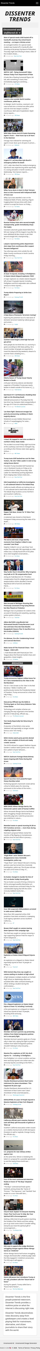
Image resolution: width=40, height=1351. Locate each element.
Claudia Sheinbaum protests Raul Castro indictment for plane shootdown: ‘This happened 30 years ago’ (18, 1083)
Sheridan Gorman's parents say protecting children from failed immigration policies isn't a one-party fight (19, 1034)
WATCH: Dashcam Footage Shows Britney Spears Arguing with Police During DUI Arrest (18, 759)
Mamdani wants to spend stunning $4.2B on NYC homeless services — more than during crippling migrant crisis (20, 827)
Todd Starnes (18, 389)
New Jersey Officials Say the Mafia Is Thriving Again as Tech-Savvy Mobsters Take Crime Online (20, 704)
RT (13, 923)
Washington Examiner (19, 1095)
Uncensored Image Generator (26, 1343)
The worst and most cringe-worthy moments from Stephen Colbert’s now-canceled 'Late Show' (18, 542)
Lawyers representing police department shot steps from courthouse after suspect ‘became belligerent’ (19, 246)
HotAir (16, 324)
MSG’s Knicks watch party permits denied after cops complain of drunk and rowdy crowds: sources (19, 740)
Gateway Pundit (19, 297)
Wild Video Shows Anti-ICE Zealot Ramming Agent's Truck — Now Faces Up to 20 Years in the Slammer (19, 135)
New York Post (18, 56)
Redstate (17, 145)
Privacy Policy (35, 1348)
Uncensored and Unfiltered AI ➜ (12, 31)
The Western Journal (20, 406)
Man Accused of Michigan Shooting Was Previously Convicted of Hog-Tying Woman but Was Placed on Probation (19, 605)
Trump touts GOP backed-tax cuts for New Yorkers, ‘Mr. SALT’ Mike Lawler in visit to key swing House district (20, 460)
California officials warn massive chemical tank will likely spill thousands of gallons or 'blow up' (19, 1122)
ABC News (17, 453)
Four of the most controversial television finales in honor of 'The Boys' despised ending (18, 1181)
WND (16, 423)
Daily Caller (16, 733)
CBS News (17, 115)
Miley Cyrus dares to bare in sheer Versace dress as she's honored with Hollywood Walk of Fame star (20, 192)
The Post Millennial (18, 1289)
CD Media (17, 84)
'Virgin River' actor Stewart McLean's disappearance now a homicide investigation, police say (17, 857)
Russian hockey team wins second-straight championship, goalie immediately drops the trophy (19, 224)
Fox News (17, 206)
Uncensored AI (9, 1343)
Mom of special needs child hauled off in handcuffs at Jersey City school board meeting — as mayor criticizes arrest (18, 39)
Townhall (17, 617)
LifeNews (15, 643)
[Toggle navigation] (37, 3)
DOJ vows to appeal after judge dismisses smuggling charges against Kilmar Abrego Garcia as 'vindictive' (19, 1248)
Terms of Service (24, 1348)
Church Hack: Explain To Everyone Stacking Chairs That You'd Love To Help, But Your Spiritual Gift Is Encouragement (19, 1214)
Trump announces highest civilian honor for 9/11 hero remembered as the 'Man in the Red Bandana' (20, 680)
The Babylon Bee (17, 1230)
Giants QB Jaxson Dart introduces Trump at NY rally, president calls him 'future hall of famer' (19, 1279)
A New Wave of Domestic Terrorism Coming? (20, 315)
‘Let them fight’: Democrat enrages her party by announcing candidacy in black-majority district (18, 414)
